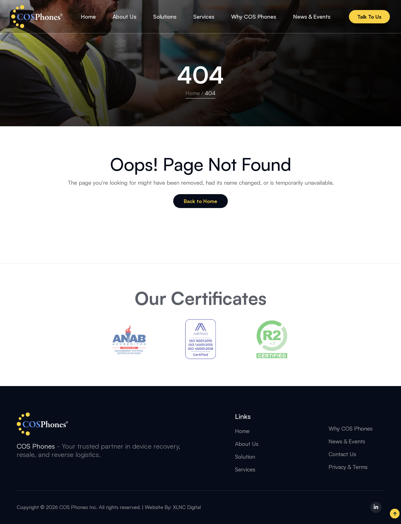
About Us (246, 443)
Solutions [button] (165, 16)
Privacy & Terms (348, 466)
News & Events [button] (312, 16)
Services (245, 469)
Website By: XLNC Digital (173, 507)
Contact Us (342, 454)
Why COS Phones (351, 428)
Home (192, 93)
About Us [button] (124, 16)
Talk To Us (369, 17)
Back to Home (200, 201)
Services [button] (203, 16)
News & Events (347, 441)
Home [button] (88, 16)
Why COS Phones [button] (253, 16)
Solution (245, 456)
